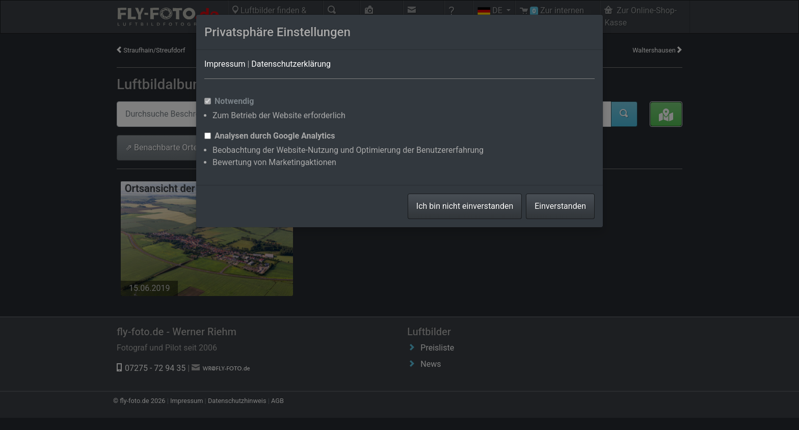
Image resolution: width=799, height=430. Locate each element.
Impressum (225, 64)
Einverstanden (560, 206)
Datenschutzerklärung (291, 64)
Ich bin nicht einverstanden (464, 206)
